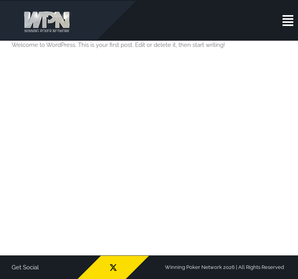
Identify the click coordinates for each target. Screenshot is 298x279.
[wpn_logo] (49, 11)
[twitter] (113, 267)
